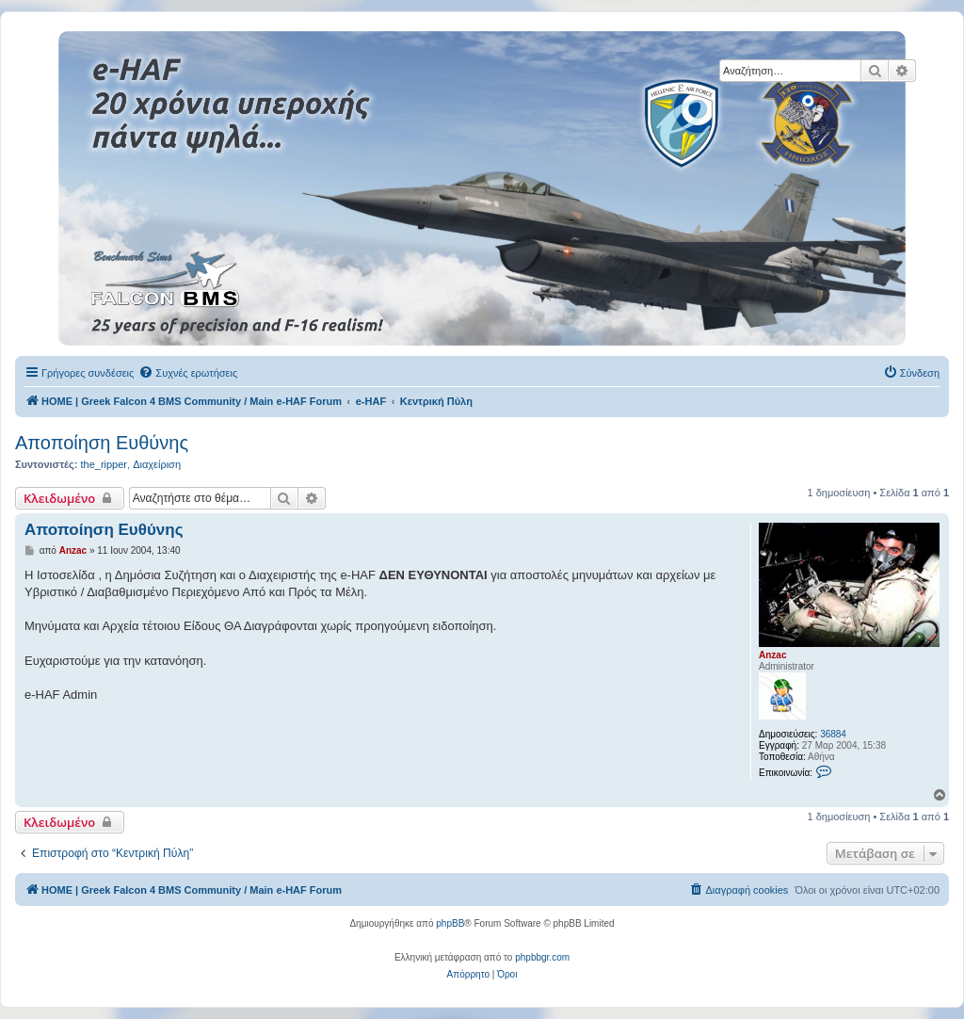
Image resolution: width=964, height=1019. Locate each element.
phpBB (450, 923)
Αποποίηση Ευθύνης (101, 442)
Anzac (772, 655)
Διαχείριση (157, 464)
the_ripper (103, 464)
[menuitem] (187, 373)
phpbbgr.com (542, 957)
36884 (833, 734)
